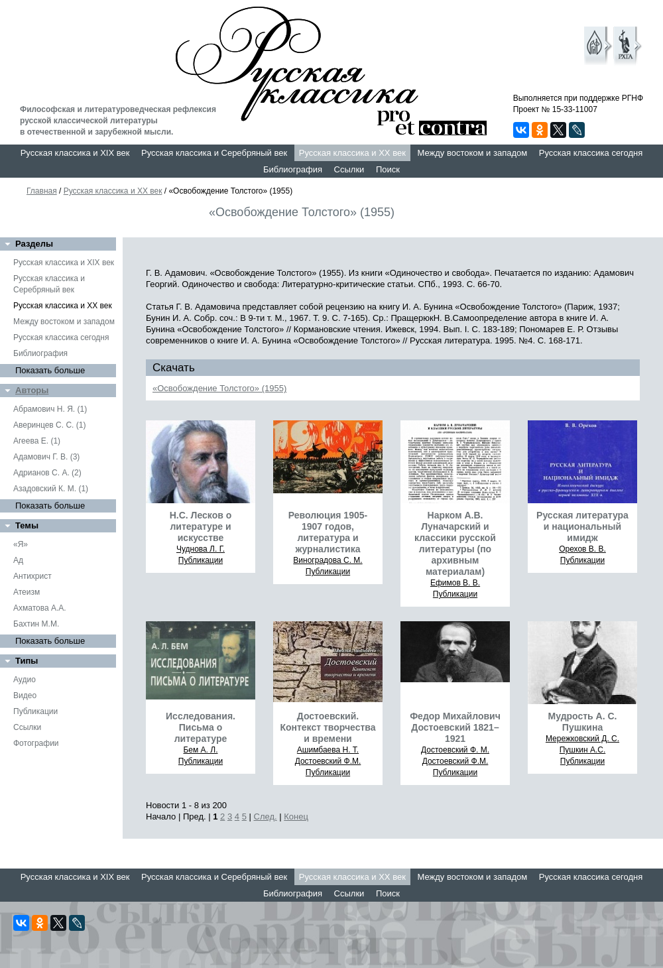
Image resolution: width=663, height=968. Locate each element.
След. (265, 816)
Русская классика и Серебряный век (214, 153)
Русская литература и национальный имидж (582, 526)
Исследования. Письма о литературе (200, 727)
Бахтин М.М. (36, 624)
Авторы (31, 390)
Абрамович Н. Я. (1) (50, 409)
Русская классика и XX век (352, 153)
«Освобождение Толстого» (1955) (219, 388)
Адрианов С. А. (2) (47, 472)
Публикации (35, 711)
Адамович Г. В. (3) (46, 456)
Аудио (24, 679)
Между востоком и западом (472, 153)
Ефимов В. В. (455, 582)
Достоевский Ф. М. (455, 750)
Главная (42, 191)
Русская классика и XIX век (75, 153)
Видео (24, 695)
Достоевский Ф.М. (328, 761)
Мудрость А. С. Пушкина (582, 722)
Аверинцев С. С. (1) (49, 425)
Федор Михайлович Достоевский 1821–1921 (455, 727)
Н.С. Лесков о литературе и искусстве (201, 526)
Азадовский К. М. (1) (50, 488)
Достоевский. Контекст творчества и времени (327, 727)
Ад (18, 560)
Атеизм (26, 592)
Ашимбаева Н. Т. (328, 750)
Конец (296, 816)
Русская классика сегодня (591, 153)
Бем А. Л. (200, 750)
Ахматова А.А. (39, 608)
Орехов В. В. (582, 549)
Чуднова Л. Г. (200, 549)
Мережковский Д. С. (582, 738)
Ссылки (349, 169)
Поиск (388, 169)
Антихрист (32, 576)
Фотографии (36, 743)
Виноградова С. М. (327, 560)
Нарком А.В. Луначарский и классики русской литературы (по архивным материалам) (455, 543)
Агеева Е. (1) (36, 441)
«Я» (20, 544)
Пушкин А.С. (583, 750)
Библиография (292, 169)
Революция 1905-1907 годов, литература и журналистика (327, 532)
